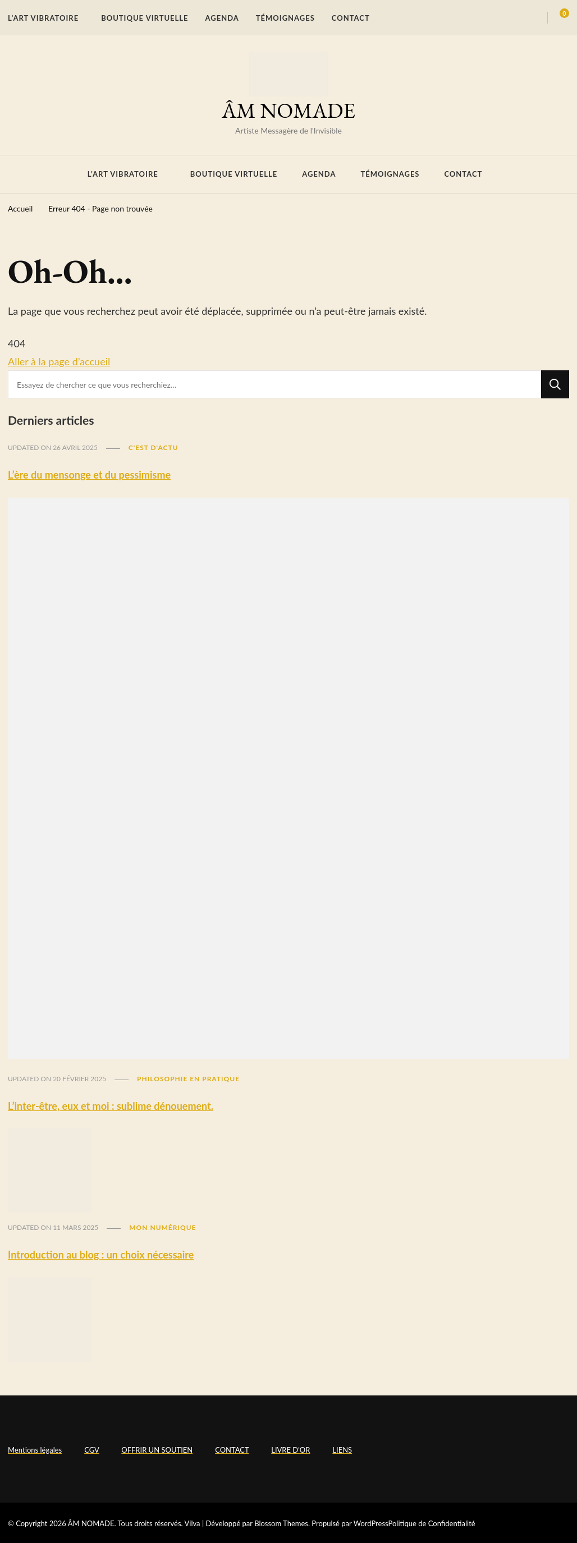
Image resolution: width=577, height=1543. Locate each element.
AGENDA (222, 17)
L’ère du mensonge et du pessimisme (89, 475)
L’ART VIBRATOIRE (43, 17)
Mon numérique (162, 1227)
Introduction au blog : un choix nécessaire (101, 1254)
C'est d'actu (153, 447)
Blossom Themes (281, 1523)
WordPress (371, 1523)
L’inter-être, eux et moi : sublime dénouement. (110, 1106)
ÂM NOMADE (288, 110)
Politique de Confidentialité (431, 1523)
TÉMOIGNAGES (285, 17)
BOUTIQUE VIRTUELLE (144, 17)
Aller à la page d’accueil (59, 361)
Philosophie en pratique (188, 1078)
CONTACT (351, 17)
